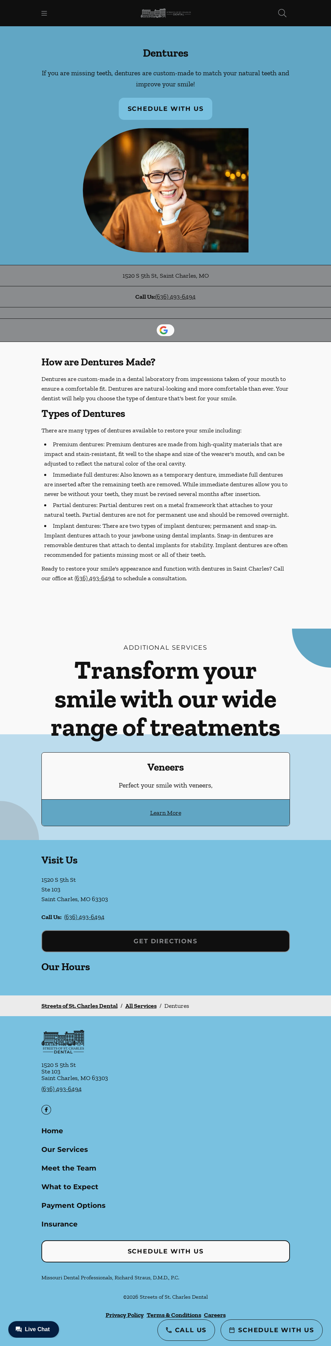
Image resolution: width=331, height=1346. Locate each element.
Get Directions (165, 941)
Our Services (64, 1149)
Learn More (165, 813)
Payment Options (73, 1205)
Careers (215, 1315)
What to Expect (69, 1187)
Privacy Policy (125, 1315)
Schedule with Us (166, 109)
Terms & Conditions (174, 1315)
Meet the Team (68, 1168)
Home (52, 1131)
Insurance (59, 1224)
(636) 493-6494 (175, 296)
